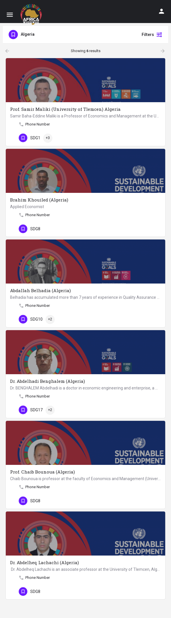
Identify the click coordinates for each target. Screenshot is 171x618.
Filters (152, 34)
